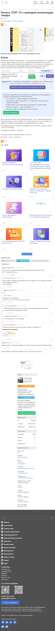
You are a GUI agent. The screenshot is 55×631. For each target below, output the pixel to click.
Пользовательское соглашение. (11, 611)
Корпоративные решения (13, 538)
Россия (20, 487)
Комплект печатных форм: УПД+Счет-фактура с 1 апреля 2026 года (40, 191)
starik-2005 (7, 268)
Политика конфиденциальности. (32, 611)
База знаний (8, 525)
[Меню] (2, 2)
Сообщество (5, 569)
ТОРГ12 (5, 137)
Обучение (7, 541)
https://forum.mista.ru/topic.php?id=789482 (16, 300)
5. (4, 306)
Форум (6, 560)
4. (3, 290)
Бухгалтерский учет (23, 501)
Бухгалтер (21, 462)
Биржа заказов (9, 557)
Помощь (4, 575)
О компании (5, 567)
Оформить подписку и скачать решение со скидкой (27, 87)
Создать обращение (10, 602)
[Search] (27, 517)
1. (2, 268)
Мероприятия (9, 551)
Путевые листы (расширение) (12, 189)
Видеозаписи (8, 554)
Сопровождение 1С (10, 535)
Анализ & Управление (11, 532)
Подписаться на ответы (8, 260)
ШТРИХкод (18, 137)
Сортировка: (40, 260)
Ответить (8, 274)
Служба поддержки (10, 583)
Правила (4, 573)
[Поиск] (6, 2)
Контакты (4, 579)
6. (5, 316)
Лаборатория (8, 528)
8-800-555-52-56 (7, 596)
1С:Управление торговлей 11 (25, 478)
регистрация (29, 351)
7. (2, 343)
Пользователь (22, 463)
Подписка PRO (6, 571)
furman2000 (8, 278)
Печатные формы (22, 457)
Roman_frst (7, 343)
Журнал (7, 522)
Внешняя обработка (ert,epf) (26, 468)
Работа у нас (5, 577)
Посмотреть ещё (27, 254)
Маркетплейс (9, 544)
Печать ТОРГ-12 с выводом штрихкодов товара (27, 14)
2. (2, 278)
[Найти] (52, 517)
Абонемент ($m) (22, 506)
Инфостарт (28, 134)
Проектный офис (10, 547)
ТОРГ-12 (11, 137)
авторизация (37, 351)
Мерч (6, 563)
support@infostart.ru (8, 598)
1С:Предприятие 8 (23, 473)
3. (2, 325)
